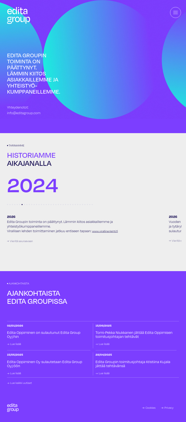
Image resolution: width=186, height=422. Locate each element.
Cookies (150, 408)
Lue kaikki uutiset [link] (21, 383)
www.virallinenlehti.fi (105, 231)
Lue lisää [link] (15, 344)
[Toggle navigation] (175, 12)
